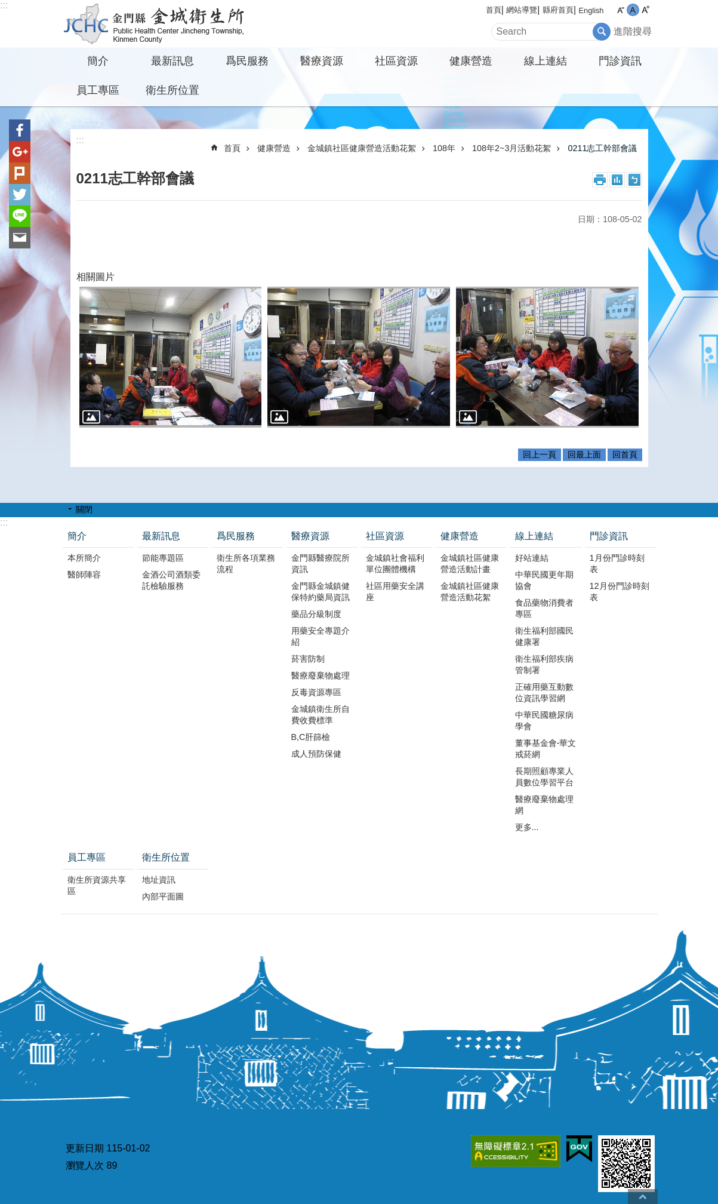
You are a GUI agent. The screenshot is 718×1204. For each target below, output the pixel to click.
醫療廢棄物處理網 (544, 804)
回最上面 (584, 454)
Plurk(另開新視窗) (19, 173)
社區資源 (396, 61)
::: (4, 5)
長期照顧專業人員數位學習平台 (544, 776)
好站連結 (531, 558)
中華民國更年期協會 (544, 580)
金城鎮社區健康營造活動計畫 (469, 563)
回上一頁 (539, 454)
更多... (527, 827)
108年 (444, 148)
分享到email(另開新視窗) (19, 237)
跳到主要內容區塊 (6, 6)
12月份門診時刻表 (619, 591)
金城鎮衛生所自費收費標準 (320, 714)
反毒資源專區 (316, 692)
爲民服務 (247, 61)
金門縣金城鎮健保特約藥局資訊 (320, 591)
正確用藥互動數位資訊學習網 (544, 692)
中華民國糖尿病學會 (544, 720)
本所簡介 (84, 558)
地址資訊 (158, 879)
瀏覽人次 (85, 1165)
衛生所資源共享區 (96, 885)
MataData (617, 180)
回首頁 (624, 454)
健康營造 (470, 61)
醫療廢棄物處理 (320, 675)
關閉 (84, 509)
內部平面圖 (163, 896)
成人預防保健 (316, 753)
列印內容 (600, 180)
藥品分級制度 (316, 614)
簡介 (98, 61)
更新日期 (85, 1148)
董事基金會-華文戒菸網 (546, 748)
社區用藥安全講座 (395, 591)
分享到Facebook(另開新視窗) (19, 130)
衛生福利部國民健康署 (544, 636)
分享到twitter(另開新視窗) (19, 194)
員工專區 (97, 90)
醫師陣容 (84, 574)
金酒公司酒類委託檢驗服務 (171, 580)
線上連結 (545, 61)
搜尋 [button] (602, 32)
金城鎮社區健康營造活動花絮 (361, 148)
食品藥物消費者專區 (544, 608)
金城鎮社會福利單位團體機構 (395, 563)
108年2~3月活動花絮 (511, 148)
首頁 (493, 9)
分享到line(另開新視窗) (19, 216)
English (591, 10)
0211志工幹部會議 (602, 148)
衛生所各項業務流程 (246, 563)
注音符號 (634, 180)
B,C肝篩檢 (311, 737)
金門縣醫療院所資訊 (320, 563)
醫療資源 (321, 61)
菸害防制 (308, 659)
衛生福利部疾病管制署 (544, 664)
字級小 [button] (620, 10)
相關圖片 (95, 277)
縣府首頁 (558, 9)
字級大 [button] (645, 10)
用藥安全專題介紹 (320, 636)
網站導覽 (521, 9)
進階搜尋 (633, 31)
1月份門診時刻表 (617, 563)
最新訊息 (172, 61)
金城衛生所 (165, 24)
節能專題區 (163, 558)
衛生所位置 (172, 90)
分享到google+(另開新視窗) (19, 151)
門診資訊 (620, 61)
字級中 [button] (633, 10)
